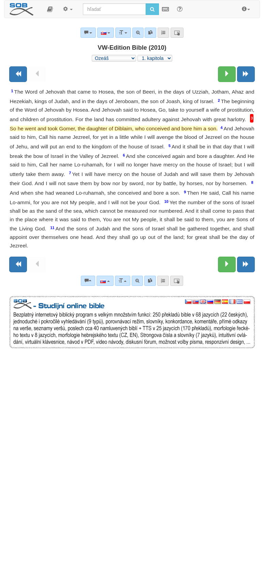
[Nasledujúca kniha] (246, 74)
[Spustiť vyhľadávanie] (152, 9)
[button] (50, 9)
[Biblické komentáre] (88, 281)
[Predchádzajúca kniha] (18, 74)
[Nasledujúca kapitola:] (227, 74)
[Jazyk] (105, 281)
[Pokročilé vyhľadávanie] (137, 281)
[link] (150, 281)
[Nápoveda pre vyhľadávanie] (180, 9)
